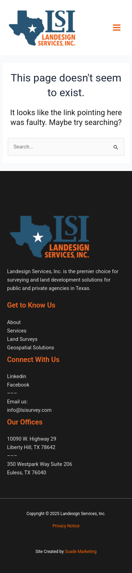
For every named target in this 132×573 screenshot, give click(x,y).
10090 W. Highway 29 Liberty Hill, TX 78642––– (31, 447)
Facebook (18, 385)
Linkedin (16, 376)
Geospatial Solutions (30, 347)
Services (16, 331)
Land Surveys (22, 339)
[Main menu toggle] (116, 27)
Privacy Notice (66, 525)
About (14, 322)
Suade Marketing (80, 551)
